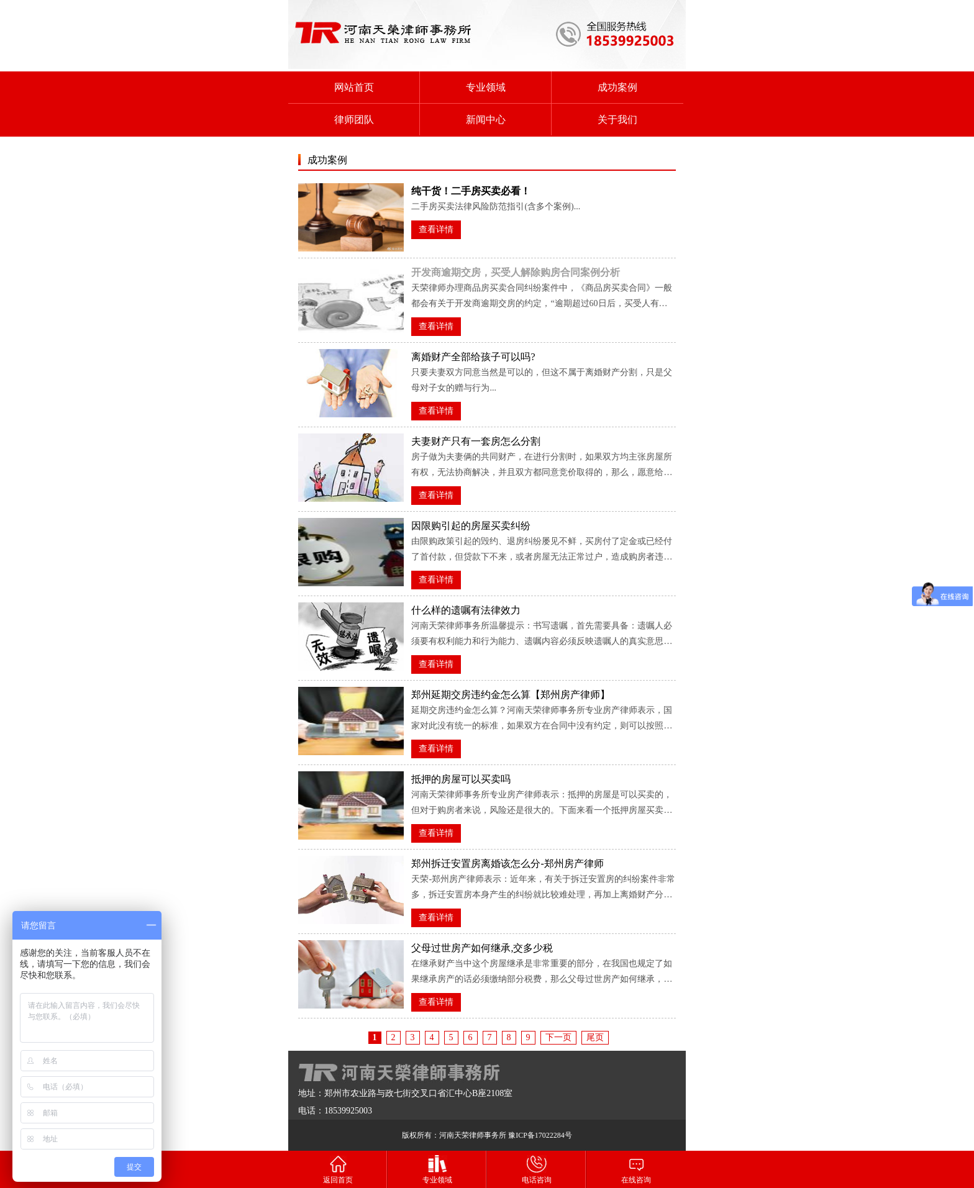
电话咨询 (536, 1169)
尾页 (595, 1037)
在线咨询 (636, 1169)
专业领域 (486, 87)
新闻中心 (486, 119)
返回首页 (338, 1169)
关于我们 (617, 119)
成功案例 (617, 87)
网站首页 (354, 87)
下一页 (558, 1037)
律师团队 (354, 119)
